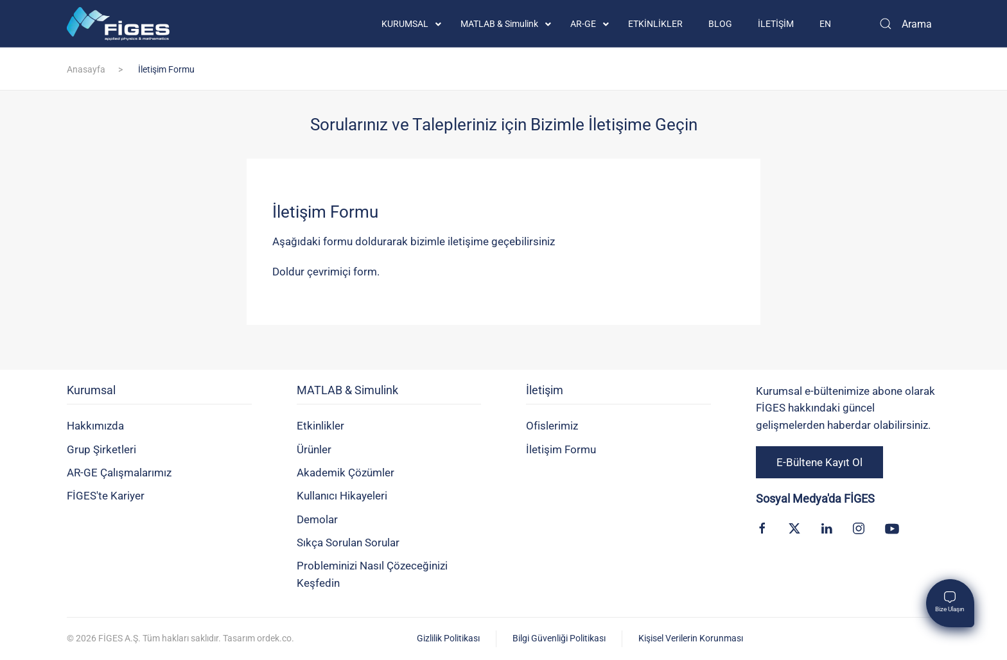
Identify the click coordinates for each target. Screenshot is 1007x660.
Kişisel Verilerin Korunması (690, 638)
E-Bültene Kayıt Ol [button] (819, 462)
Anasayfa (86, 69)
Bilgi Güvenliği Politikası (559, 638)
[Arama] (905, 24)
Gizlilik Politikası (448, 638)
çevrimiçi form (342, 271)
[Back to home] (118, 23)
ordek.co (274, 638)
